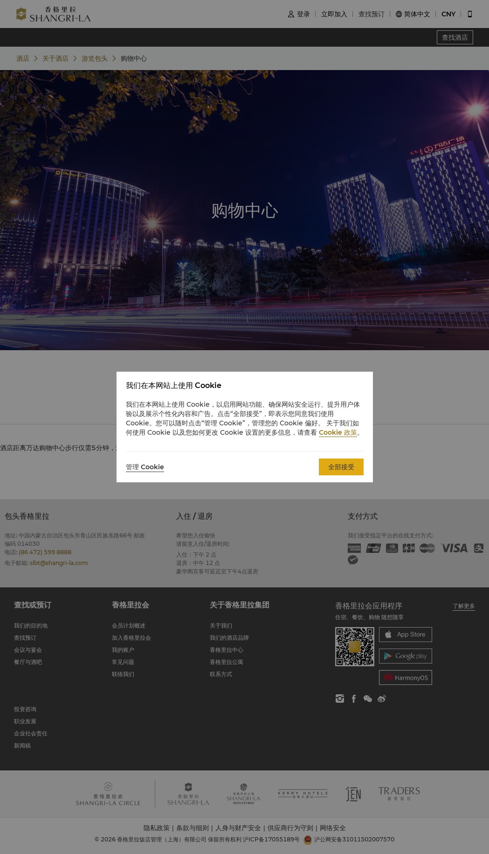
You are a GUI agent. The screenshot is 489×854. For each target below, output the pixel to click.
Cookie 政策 (338, 432)
